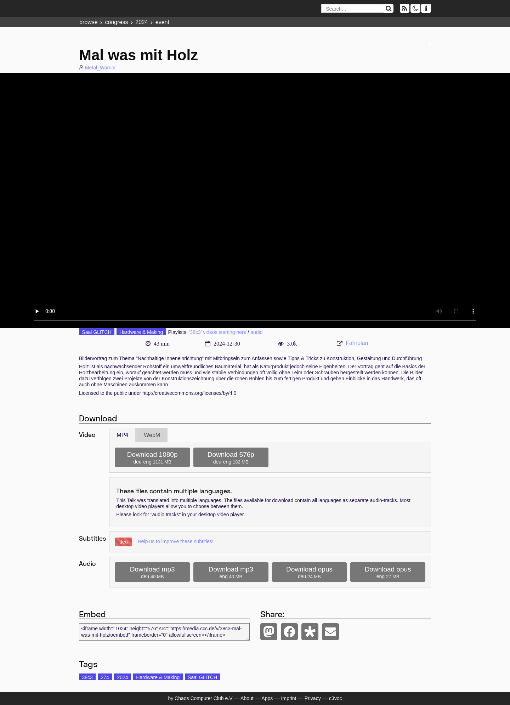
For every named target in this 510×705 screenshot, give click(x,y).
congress (116, 22)
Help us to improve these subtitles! (176, 541)
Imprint (288, 698)
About (247, 698)
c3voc (335, 698)
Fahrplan (357, 343)
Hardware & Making (141, 332)
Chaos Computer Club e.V (203, 698)
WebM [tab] (152, 435)
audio (256, 332)
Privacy (313, 698)
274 (105, 677)
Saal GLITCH (96, 332)
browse (88, 22)
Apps (267, 698)
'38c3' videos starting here (217, 332)
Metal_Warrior (100, 67)
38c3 (87, 677)
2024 (141, 22)
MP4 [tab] (122, 435)
